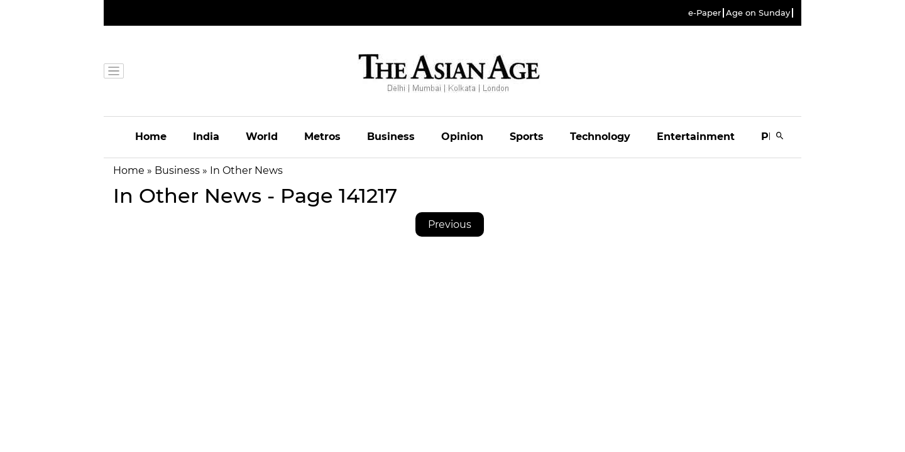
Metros (322, 137)
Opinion (462, 137)
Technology (600, 137)
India (206, 137)
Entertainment (696, 137)
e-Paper (704, 13)
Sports (527, 137)
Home (151, 137)
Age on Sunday (758, 13)
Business (391, 137)
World (262, 137)
